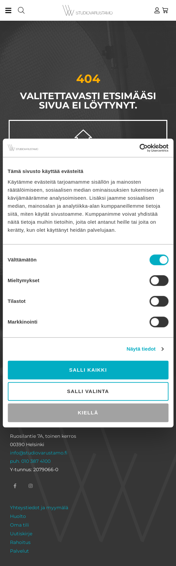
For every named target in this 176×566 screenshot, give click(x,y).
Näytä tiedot (141, 349)
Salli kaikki (88, 370)
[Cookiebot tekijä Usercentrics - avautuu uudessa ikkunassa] (139, 148)
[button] (8, 10)
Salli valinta (88, 391)
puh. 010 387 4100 (30, 461)
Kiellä (88, 412)
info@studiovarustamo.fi (39, 453)
